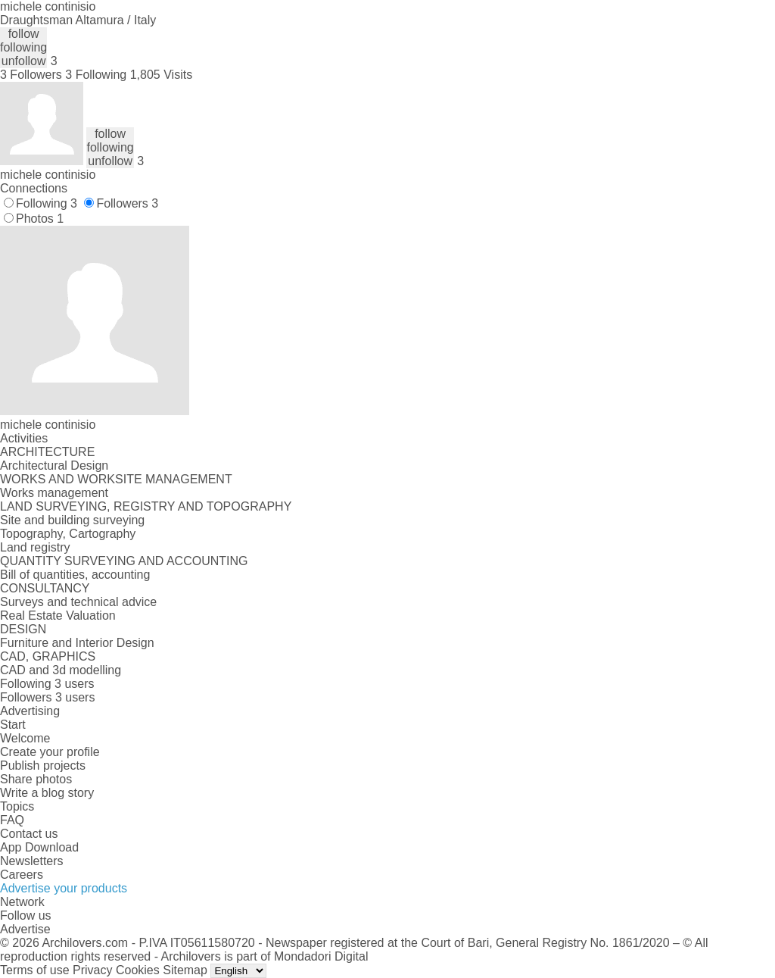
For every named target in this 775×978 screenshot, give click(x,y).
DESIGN (23, 629)
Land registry (35, 547)
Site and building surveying (72, 520)
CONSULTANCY (45, 588)
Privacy (92, 970)
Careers (21, 874)
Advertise (25, 929)
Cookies (138, 970)
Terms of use (35, 970)
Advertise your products (63, 888)
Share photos (36, 779)
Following (46, 203)
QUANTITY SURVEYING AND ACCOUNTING (123, 561)
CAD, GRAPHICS (47, 656)
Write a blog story (47, 792)
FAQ (12, 820)
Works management (54, 492)
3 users (74, 683)
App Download (39, 847)
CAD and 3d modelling (60, 670)
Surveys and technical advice (78, 601)
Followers (127, 203)
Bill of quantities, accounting (75, 574)
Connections (33, 188)
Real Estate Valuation (58, 615)
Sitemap (185, 970)
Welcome (25, 738)
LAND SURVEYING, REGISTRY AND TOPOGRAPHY (145, 506)
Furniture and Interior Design (77, 642)
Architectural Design (54, 465)
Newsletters (32, 861)
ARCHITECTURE (47, 451)
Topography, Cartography (67, 533)
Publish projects (43, 765)
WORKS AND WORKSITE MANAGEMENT (116, 479)
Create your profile (50, 751)
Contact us (29, 833)
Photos (40, 218)
